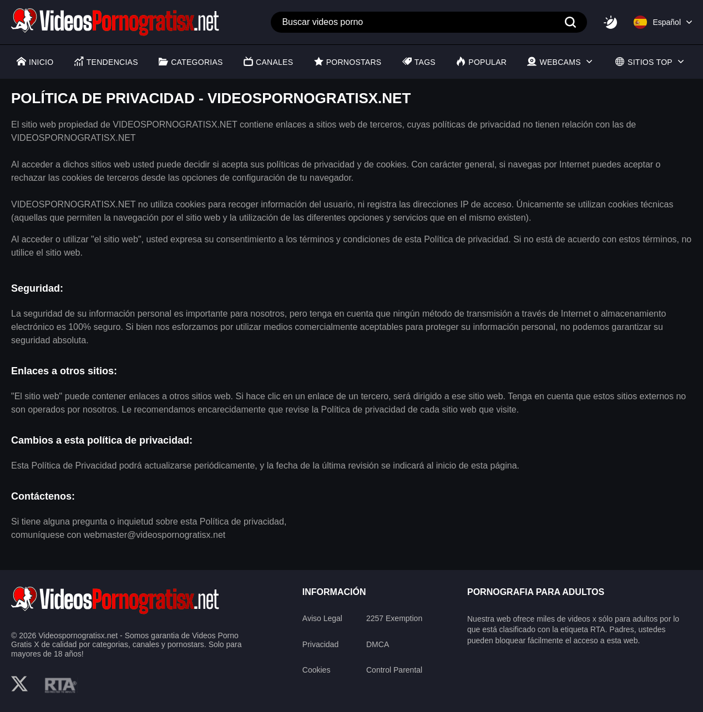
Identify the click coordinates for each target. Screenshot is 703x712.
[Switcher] (610, 22)
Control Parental (394, 669)
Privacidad (320, 644)
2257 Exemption (394, 618)
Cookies (316, 669)
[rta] (61, 685)
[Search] (573, 22)
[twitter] (19, 685)
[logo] (115, 600)
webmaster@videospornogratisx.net (154, 535)
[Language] (663, 22)
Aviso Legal (322, 618)
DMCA (377, 644)
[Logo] (115, 22)
